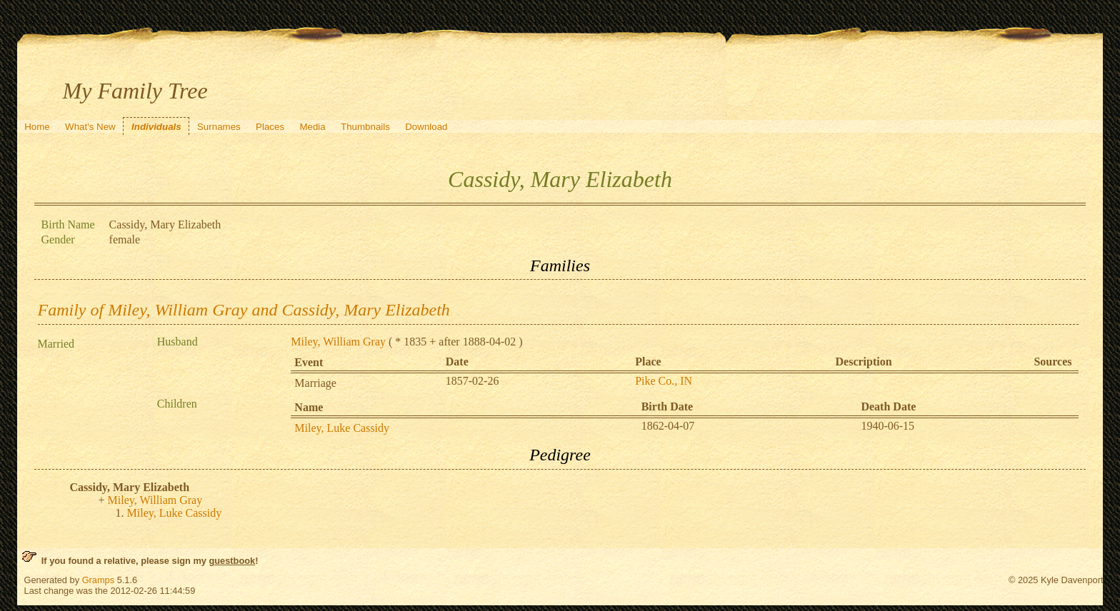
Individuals (156, 126)
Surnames (219, 126)
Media (312, 126)
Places (270, 126)
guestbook (232, 560)
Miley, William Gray (338, 341)
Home (37, 126)
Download (426, 126)
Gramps (98, 580)
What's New (90, 126)
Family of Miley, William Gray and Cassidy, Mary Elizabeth (244, 310)
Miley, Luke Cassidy (341, 428)
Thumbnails (365, 126)
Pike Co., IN (663, 381)
